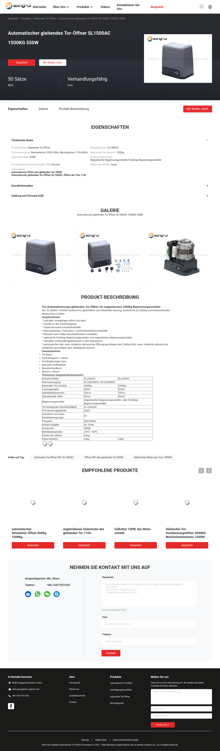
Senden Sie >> (162, 725)
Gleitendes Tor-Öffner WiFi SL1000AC (54, 457)
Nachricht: (108, 577)
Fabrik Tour (74, 689)
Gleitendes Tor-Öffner (45, 18)
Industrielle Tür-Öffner (120, 697)
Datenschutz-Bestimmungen (126, 740)
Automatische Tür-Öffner (121, 683)
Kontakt (111, 653)
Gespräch (21, 62)
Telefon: (107, 634)
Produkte (26, 18)
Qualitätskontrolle (77, 696)
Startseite (13, 18)
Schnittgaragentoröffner (121, 690)
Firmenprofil (74, 683)
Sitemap (85, 740)
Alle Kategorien (117, 703)
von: (105, 617)
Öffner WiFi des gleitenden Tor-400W (103, 457)
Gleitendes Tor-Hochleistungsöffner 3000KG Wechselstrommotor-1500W (186, 533)
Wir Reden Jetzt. (53, 62)
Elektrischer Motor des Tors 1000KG (153, 457)
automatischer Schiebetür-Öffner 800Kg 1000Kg (29, 533)
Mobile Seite (101, 740)
